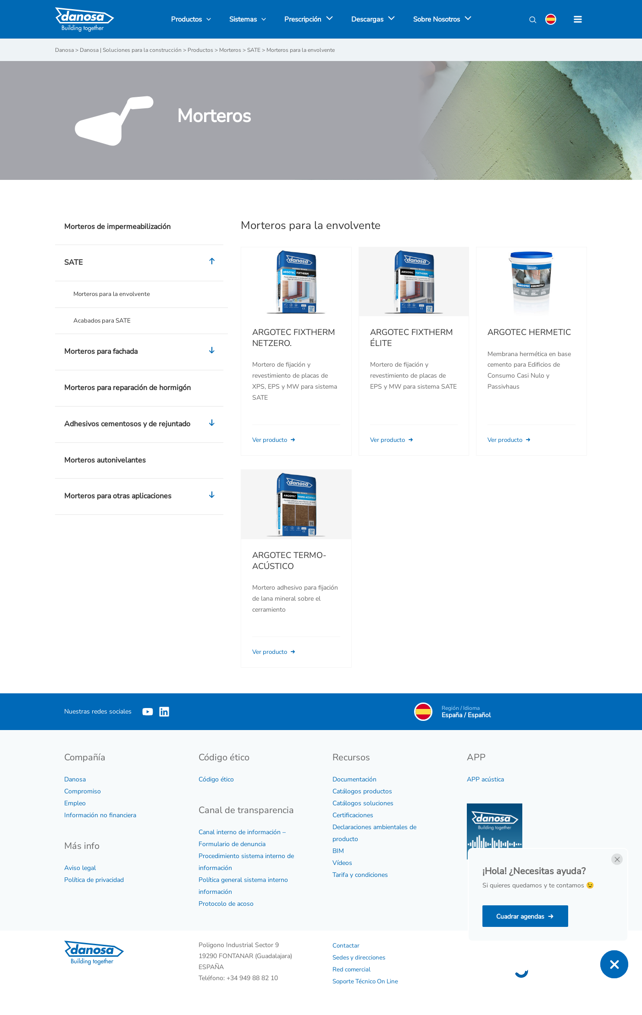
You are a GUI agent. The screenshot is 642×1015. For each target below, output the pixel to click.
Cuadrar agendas (520, 916)
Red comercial (352, 969)
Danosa (75, 779)
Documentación (354, 779)
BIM (338, 850)
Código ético (216, 779)
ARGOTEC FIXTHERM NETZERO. (293, 337)
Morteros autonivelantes (105, 461)
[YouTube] (148, 711)
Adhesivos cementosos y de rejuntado (141, 425)
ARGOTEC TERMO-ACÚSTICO (289, 573)
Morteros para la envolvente (113, 294)
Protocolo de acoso (226, 903)
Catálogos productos (362, 790)
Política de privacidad (94, 879)
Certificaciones (352, 814)
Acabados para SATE (103, 321)
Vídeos (342, 862)
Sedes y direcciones (360, 957)
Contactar (346, 945)
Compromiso (82, 790)
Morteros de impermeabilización (117, 226)
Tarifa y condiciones (360, 874)
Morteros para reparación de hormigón (127, 389)
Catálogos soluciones (362, 802)
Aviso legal (80, 867)
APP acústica (485, 779)
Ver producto (276, 439)
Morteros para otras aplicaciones (141, 497)
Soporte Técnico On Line (367, 980)
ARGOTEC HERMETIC (529, 332)
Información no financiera (100, 814)
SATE (141, 262)
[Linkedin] (178, 711)
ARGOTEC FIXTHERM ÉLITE (411, 337)
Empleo (75, 802)
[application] (327, 19)
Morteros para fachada (141, 353)
